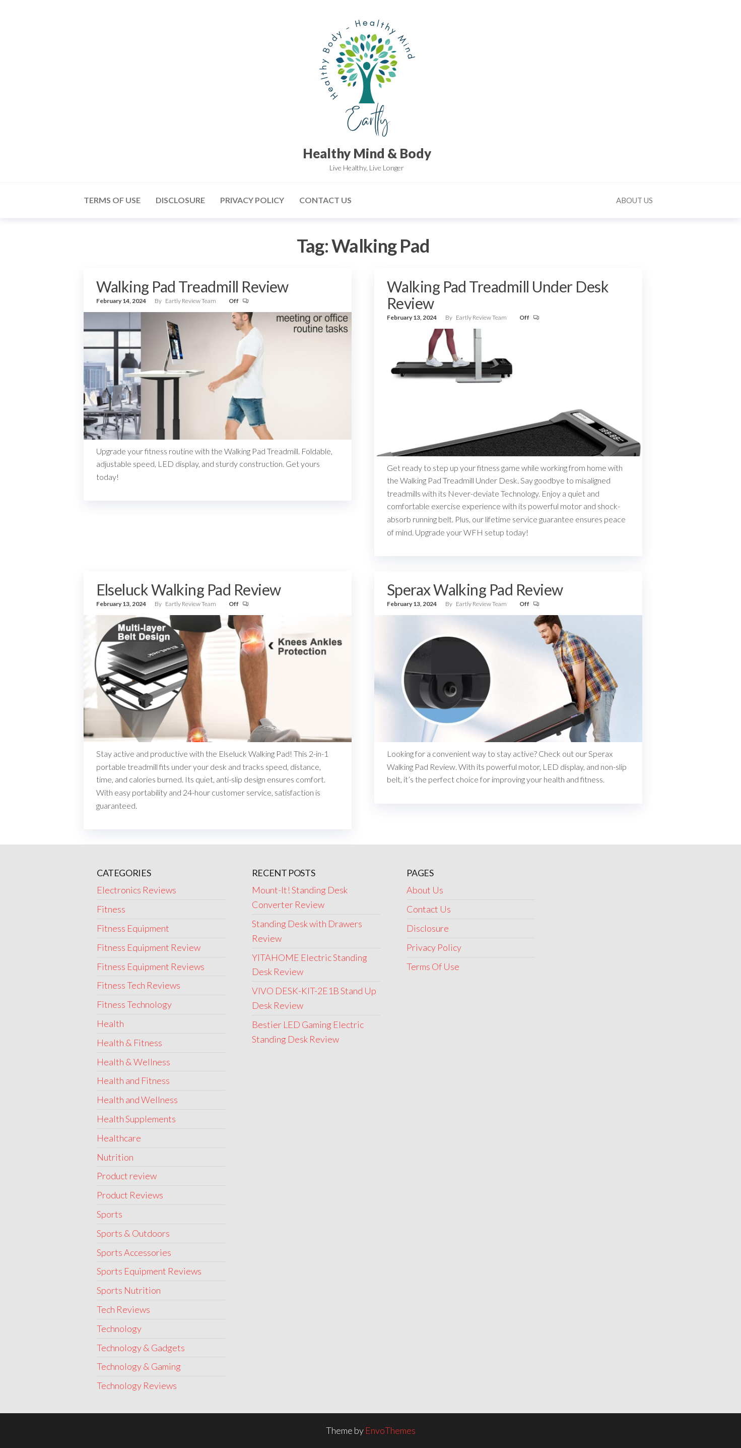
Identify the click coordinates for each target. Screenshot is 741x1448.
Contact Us (325, 200)
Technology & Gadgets (141, 1347)
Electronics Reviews (136, 889)
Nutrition (115, 1157)
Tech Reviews (123, 1309)
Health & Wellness (133, 1061)
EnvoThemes (390, 1430)
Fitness (111, 909)
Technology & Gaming (139, 1366)
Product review (127, 1175)
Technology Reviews (137, 1385)
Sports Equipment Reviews (149, 1271)
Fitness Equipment (133, 928)
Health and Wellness (137, 1099)
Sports (109, 1214)
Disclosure (180, 200)
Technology (119, 1328)
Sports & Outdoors (133, 1233)
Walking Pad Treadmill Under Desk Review (498, 294)
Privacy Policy (252, 200)
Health (110, 1023)
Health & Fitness (129, 1042)
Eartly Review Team (191, 301)
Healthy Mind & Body (367, 153)
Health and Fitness (133, 1080)
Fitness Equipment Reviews (151, 966)
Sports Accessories (134, 1252)
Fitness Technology (134, 1004)
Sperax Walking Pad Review (475, 589)
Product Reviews (130, 1194)
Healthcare (119, 1137)
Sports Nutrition (129, 1290)
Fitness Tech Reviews (138, 985)
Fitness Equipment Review (148, 947)
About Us (634, 200)
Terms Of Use (112, 200)
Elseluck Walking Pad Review (188, 589)
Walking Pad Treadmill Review (192, 286)
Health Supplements (136, 1118)
